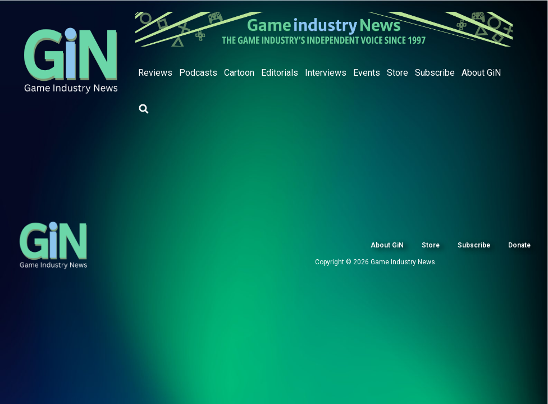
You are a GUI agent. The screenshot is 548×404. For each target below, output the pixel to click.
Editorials (279, 72)
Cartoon (239, 72)
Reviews (155, 72)
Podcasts (198, 72)
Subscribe (435, 72)
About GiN (481, 72)
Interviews (325, 72)
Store (397, 72)
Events (366, 72)
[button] (143, 109)
